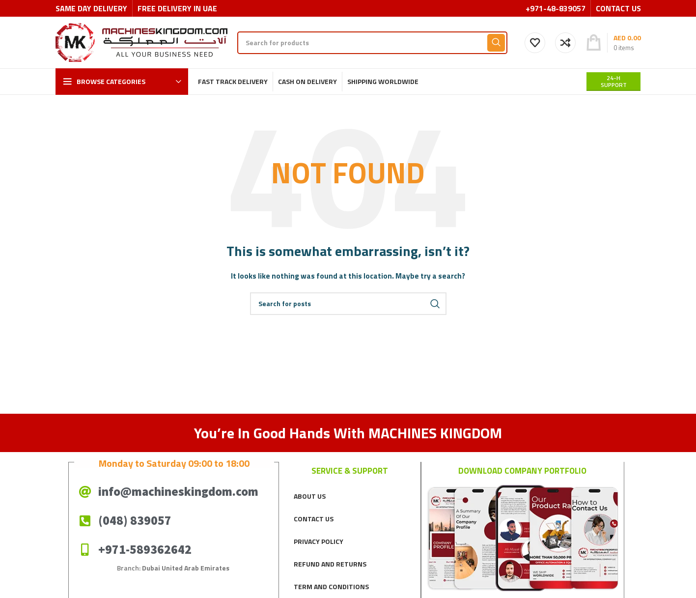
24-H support (614, 81)
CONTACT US (314, 518)
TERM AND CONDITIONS (331, 586)
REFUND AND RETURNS (330, 564)
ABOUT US (310, 496)
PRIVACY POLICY (318, 541)
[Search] (372, 42)
